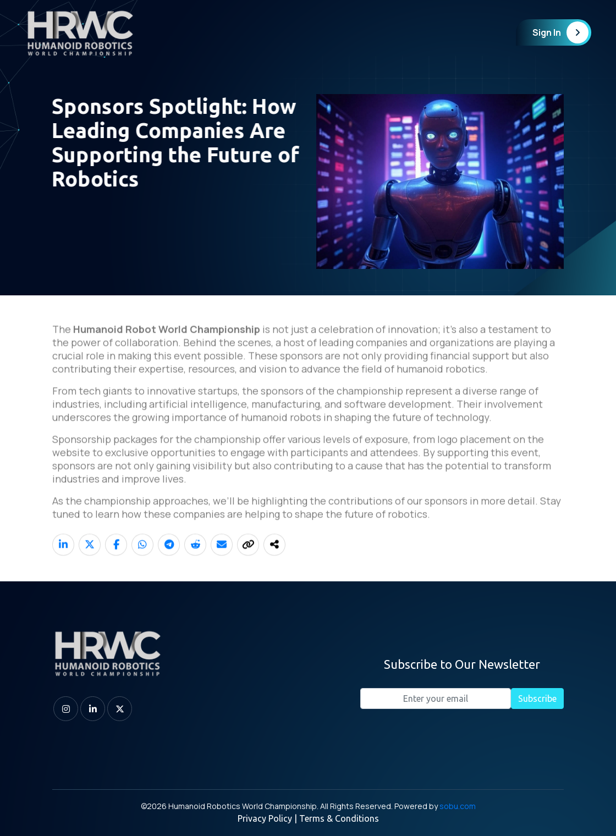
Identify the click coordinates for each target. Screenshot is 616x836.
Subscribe (537, 698)
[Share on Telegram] (169, 558)
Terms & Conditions (339, 818)
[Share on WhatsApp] (142, 558)
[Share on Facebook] (116, 558)
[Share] (274, 558)
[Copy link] (248, 558)
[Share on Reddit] (195, 558)
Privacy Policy (265, 818)
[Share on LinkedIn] (63, 558)
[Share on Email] (222, 558)
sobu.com (457, 806)
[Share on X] (90, 558)
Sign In (560, 32)
